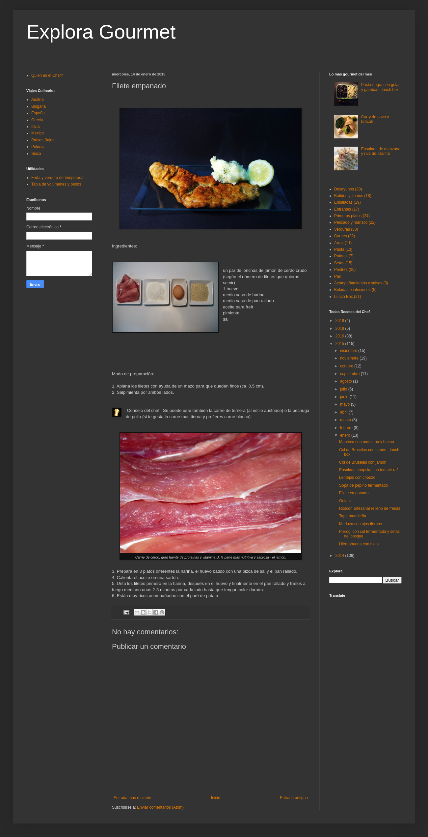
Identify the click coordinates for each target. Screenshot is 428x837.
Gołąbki (346, 501)
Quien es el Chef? (47, 75)
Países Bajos (42, 140)
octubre (347, 366)
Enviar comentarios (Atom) (160, 807)
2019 (340, 320)
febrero (347, 427)
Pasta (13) (343, 249)
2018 (340, 328)
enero (345, 435)
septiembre (350, 373)
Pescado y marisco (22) (355, 222)
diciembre (349, 350)
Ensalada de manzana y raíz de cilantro (380, 151)
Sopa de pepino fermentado (363, 485)
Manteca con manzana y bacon (366, 442)
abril (344, 412)
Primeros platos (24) (352, 216)
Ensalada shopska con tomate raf (368, 470)
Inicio (215, 797)
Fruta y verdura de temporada (57, 177)
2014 (340, 555)
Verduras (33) (346, 229)
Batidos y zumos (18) (352, 195)
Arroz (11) (343, 243)
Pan (337, 276)
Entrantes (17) (346, 209)
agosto (346, 381)
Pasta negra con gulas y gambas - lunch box (380, 87)
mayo (345, 404)
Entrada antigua (294, 797)
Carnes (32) (344, 236)
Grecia (37, 120)
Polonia (37, 146)
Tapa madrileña (352, 516)
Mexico (37, 133)
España (38, 113)
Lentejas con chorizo (357, 477)
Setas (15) (343, 263)
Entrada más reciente (132, 797)
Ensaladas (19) (347, 202)
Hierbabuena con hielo (359, 544)
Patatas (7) (344, 256)
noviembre (350, 358)
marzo (346, 420)
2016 (340, 336)
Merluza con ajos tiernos (360, 524)
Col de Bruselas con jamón (362, 462)
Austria (37, 99)
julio (344, 389)
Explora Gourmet (101, 32)
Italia (35, 126)
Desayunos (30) (348, 189)
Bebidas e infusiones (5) (355, 289)
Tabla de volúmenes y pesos (56, 184)
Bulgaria (38, 106)
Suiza (36, 153)
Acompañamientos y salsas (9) (361, 283)
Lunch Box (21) (347, 296)
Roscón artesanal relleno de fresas (369, 508)
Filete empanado (353, 493)
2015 (340, 343)
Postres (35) (345, 269)
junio (345, 396)
